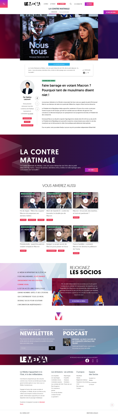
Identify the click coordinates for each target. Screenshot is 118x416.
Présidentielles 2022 (27, 125)
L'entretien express (56, 382)
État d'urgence (55, 386)
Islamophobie (27, 118)
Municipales (32, 220)
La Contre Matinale (59, 64)
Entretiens (66, 382)
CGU (77, 384)
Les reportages (55, 378)
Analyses (66, 380)
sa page (30, 113)
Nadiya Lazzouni (27, 98)
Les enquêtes (55, 376)
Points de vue (68, 384)
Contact (78, 388)
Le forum (52, 4)
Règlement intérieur (81, 380)
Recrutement (80, 386)
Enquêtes (66, 378)
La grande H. (55, 397)
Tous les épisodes (64, 12)
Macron (27, 121)
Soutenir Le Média (92, 379)
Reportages (67, 376)
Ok (52, 348)
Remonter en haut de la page (112, 405)
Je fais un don (110, 12)
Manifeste (79, 376)
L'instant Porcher (56, 394)
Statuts (78, 378)
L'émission (54, 12)
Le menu (46, 4)
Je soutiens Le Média (78, 301)
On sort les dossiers (56, 392)
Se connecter (78, 4)
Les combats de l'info (57, 384)
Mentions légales (92, 413)
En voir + (91, 170)
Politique (41, 220)
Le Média (34, 359)
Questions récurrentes (82, 382)
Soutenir (89, 4)
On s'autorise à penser (55, 389)
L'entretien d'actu (56, 380)
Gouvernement (51, 250)
